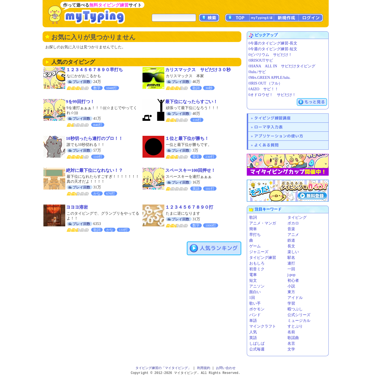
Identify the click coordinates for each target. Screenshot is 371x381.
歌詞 (253, 217)
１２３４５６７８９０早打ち (94, 69)
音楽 (291, 229)
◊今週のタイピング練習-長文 (273, 43)
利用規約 (203, 368)
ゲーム (255, 246)
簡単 (253, 229)
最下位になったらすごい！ (191, 101)
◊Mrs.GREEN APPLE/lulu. (269, 78)
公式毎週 (257, 349)
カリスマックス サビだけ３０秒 (198, 69)
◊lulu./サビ (257, 72)
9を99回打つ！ (80, 101)
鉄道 (291, 240)
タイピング (297, 217)
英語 (253, 338)
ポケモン (257, 309)
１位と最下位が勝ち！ (187, 138)
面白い (255, 292)
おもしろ (257, 263)
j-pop (291, 275)
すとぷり (295, 326)
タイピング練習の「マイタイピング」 (163, 368)
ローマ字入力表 (268, 127)
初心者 (293, 280)
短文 (253, 280)
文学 (291, 349)
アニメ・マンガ (262, 223)
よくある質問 (266, 145)
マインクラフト (262, 326)
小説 (291, 286)
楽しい (293, 252)
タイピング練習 (262, 258)
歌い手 (255, 303)
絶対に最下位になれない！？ (94, 170)
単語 (253, 321)
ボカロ (293, 223)
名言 (291, 343)
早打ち (255, 235)
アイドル (295, 298)
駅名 (291, 258)
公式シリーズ (298, 315)
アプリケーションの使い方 (278, 136)
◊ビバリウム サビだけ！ (270, 55)
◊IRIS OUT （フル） (265, 83)
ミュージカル (298, 321)
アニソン (257, 286)
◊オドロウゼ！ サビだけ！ (272, 95)
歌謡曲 (293, 338)
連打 (291, 263)
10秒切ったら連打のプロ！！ (94, 138)
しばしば (257, 343)
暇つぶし (295, 309)
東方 (291, 292)
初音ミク (257, 269)
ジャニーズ (258, 252)
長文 (291, 246)
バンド (255, 315)
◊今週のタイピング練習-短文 (273, 49)
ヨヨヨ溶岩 (77, 207)
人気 (253, 332)
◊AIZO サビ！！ (263, 89)
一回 (291, 269)
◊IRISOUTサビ (260, 60)
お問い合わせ (226, 368)
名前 (291, 332)
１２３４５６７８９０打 (189, 207)
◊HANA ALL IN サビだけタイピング (282, 66)
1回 (252, 298)
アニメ (293, 235)
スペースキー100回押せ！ (190, 170)
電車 (253, 275)
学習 (291, 303)
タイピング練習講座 (272, 118)
